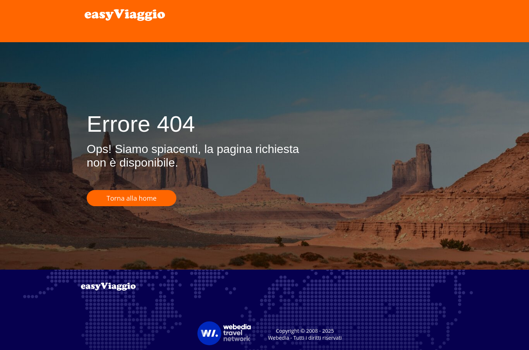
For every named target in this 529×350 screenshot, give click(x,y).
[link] (124, 15)
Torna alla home (131, 198)
